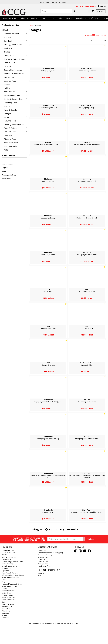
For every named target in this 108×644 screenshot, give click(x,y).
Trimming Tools (10, 139)
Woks (6, 150)
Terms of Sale (43, 581)
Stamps (15, 117)
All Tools (5, 30)
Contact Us (42, 570)
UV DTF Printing (7, 583)
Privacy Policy (43, 583)
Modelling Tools (10, 81)
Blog (39, 595)
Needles (7, 84)
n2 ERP (77, 642)
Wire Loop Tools (10, 146)
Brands (4, 635)
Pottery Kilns (6, 578)
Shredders (7, 106)
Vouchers (5, 632)
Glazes (69, 18)
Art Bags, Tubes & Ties (13, 44)
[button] (101, 6)
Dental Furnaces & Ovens (11, 585)
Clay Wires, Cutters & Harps (14, 59)
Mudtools (15, 37)
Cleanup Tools (9, 63)
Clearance (5, 637)
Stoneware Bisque (8, 619)
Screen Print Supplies (9, 605)
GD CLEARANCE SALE (9, 572)
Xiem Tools (15, 41)
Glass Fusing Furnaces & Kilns (13, 581)
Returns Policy (43, 576)
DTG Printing (6, 588)
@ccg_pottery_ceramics (62, 529)
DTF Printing (6, 574)
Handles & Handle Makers (14, 73)
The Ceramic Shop (9, 175)
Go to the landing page (86, 6)
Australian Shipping (45, 574)
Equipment (44, 18)
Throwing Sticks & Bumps (14, 124)
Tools (54, 18)
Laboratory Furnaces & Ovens (13, 594)
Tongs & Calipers (15, 128)
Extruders (7, 66)
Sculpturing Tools (10, 103)
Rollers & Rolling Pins (15, 95)
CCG (3, 160)
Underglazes (80, 18)
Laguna (5, 168)
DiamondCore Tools (15, 34)
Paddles (7, 88)
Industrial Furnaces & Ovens (12, 603)
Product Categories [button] (10, 25)
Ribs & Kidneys (15, 92)
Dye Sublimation (8, 623)
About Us (41, 592)
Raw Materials (7, 626)
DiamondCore (7, 164)
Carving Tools (15, 55)
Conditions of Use (44, 585)
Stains (4, 621)
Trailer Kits (8, 135)
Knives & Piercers (10, 77)
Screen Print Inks (8, 610)
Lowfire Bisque (94, 18)
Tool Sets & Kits (15, 132)
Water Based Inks (8, 617)
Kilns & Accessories (29, 18)
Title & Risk (42, 578)
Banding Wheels (10, 48)
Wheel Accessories (11, 142)
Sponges (7, 113)
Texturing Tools (10, 121)
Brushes (7, 52)
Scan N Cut (6, 628)
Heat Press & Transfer (10, 592)
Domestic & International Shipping (50, 572)
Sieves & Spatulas (10, 110)
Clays (61, 18)
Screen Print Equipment (10, 596)
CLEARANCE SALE (10, 18)
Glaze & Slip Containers (13, 70)
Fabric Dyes (6, 630)
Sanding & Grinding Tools (15, 99)
